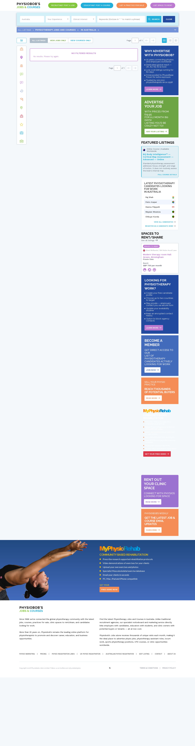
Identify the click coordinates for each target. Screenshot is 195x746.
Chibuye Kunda (152, 217)
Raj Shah (149, 197)
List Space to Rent (162, 5)
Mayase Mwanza (152, 212)
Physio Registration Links (63, 722)
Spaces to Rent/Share (33, 64)
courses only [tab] (103, 40)
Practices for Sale (32, 56)
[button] (46, 114)
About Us (172, 722)
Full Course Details (167, 175)
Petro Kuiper (151, 202)
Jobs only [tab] (81, 40)
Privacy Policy (169, 737)
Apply (44, 48)
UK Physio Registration (90, 722)
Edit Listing (144, 722)
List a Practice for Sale (131, 5)
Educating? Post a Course (97, 5)
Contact (158, 722)
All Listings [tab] (61, 40)
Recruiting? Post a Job (62, 5)
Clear (21, 48)
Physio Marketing (27, 722)
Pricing (43, 722)
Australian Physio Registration (120, 722)
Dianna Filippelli (152, 207)
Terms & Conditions (149, 737)
